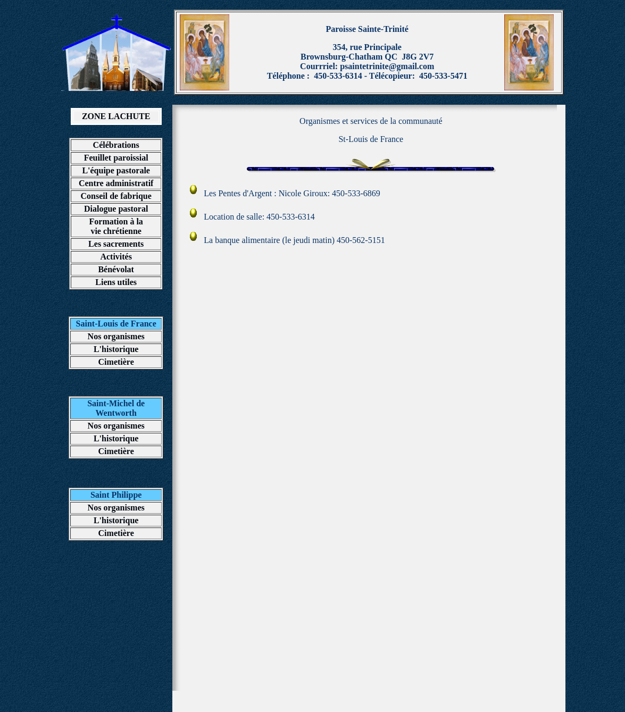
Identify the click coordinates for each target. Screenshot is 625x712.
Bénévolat (116, 269)
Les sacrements (116, 243)
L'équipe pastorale (116, 170)
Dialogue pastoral (116, 208)
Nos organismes (116, 336)
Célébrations (116, 144)
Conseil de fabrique (116, 195)
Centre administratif (116, 183)
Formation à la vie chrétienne (116, 226)
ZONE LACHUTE (116, 116)
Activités (116, 256)
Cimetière (116, 361)
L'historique (116, 349)
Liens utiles (116, 282)
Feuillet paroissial (116, 157)
